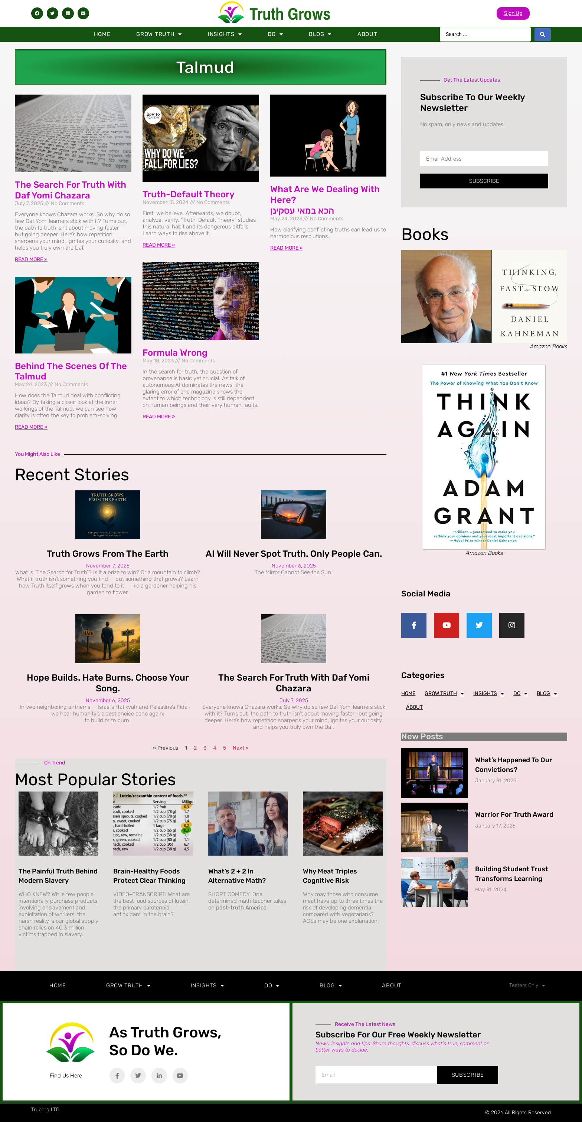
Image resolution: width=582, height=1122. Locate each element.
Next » (241, 748)
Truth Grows (290, 13)
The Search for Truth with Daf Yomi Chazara (70, 190)
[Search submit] (542, 34)
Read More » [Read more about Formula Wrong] (159, 417)
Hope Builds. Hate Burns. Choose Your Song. (108, 683)
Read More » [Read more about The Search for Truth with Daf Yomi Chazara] (31, 259)
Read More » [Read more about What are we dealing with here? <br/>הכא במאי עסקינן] (286, 248)
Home (102, 34)
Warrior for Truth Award (514, 814)
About (367, 34)
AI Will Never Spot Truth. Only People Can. (294, 554)
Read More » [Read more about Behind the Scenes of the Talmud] (31, 427)
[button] (37, 13)
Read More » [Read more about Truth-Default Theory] (159, 245)
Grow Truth (159, 34)
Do (275, 34)
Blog (320, 34)
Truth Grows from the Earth (108, 554)
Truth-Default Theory (189, 194)
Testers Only (527, 985)
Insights (225, 34)
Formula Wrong (175, 353)
